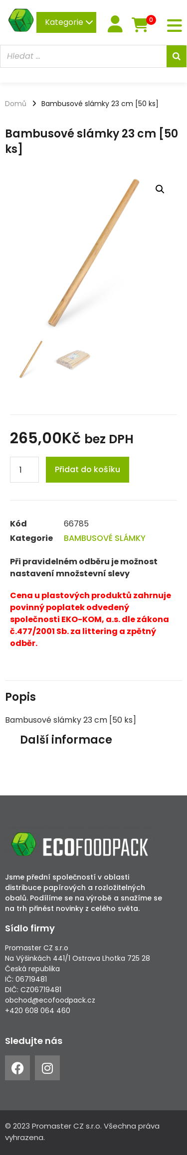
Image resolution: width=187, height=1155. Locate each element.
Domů (15, 104)
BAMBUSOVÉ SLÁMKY (105, 538)
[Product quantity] (24, 470)
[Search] (177, 56)
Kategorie (69, 22)
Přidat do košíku (87, 469)
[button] (160, 189)
